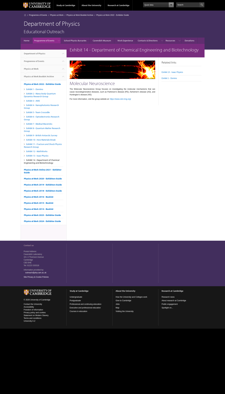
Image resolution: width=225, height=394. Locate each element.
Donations (189, 40)
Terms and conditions (32, 318)
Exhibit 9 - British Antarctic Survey (41, 135)
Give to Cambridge (123, 300)
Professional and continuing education (85, 304)
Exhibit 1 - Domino (34, 89)
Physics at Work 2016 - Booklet (38, 196)
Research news (168, 297)
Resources (170, 40)
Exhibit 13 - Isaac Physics (37, 155)
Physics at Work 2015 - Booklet (38, 203)
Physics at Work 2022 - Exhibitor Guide (112, 15)
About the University (91, 5)
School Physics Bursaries (75, 40)
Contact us (29, 245)
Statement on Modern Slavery (36, 315)
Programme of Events (38, 15)
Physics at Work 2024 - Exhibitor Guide (42, 221)
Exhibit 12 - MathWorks (37, 151)
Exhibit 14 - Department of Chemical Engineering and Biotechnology (41, 161)
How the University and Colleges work (131, 297)
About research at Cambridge (174, 300)
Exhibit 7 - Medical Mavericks (39, 123)
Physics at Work (57, 15)
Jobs (118, 304)
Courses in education (78, 311)
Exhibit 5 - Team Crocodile (38, 112)
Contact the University (33, 304)
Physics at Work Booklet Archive (79, 15)
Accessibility (29, 307)
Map (117, 308)
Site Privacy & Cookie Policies (36, 277)
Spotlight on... (167, 308)
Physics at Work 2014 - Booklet (38, 209)
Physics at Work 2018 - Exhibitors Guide (43, 190)
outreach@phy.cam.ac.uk (35, 273)
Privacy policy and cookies (35, 312)
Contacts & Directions (148, 40)
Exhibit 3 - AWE (33, 100)
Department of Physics (34, 54)
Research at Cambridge (118, 5)
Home (25, 15)
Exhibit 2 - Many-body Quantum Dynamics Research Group (40, 95)
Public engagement (170, 304)
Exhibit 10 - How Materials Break (41, 139)
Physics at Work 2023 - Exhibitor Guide (42, 215)
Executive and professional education (85, 308)
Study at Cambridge (65, 5)
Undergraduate (76, 297)
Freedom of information (33, 310)
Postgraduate (75, 300)
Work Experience (125, 40)
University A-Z (29, 321)
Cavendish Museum (102, 40)
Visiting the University (125, 311)
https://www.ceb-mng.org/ (120, 99)
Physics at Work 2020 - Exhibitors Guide (43, 178)
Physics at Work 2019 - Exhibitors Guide (43, 184)
